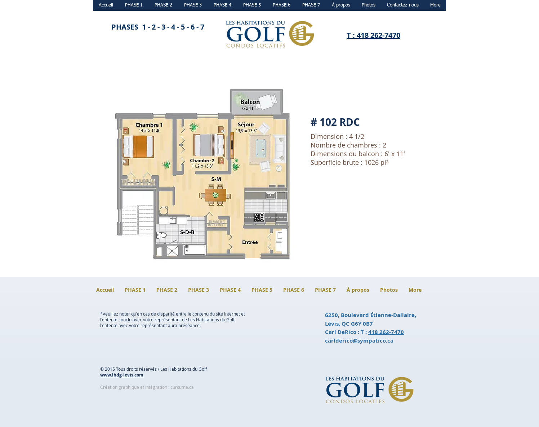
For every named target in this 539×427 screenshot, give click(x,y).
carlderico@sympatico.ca (359, 340)
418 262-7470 (386, 332)
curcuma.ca (182, 387)
